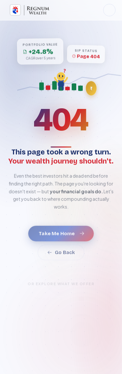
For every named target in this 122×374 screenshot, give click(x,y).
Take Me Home (61, 237)
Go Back (61, 256)
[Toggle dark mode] (109, 10)
